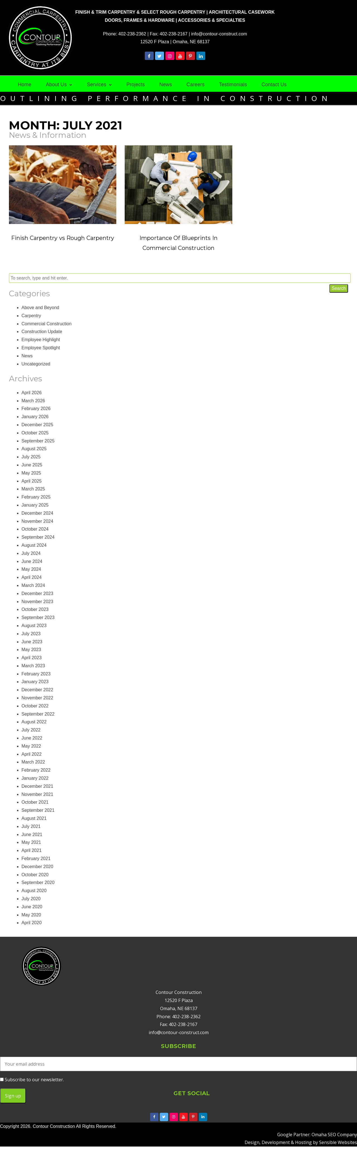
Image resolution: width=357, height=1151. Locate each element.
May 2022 (31, 746)
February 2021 (35, 858)
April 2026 (31, 392)
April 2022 (31, 754)
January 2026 (35, 416)
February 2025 (35, 497)
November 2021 (37, 794)
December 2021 (37, 786)
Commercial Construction (46, 323)
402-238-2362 (132, 34)
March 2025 (33, 489)
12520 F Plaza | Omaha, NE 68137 (175, 41)
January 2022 (35, 778)
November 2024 (37, 521)
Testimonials (233, 84)
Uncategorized (35, 364)
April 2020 (31, 922)
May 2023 (31, 649)
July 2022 (31, 730)
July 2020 (31, 898)
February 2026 (35, 408)
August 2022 (34, 721)
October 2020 (35, 874)
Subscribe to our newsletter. (32, 1080)
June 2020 (31, 906)
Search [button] (339, 288)
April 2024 (31, 577)
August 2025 (34, 448)
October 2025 (35, 432)
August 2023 (34, 625)
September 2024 (37, 537)
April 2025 (31, 481)
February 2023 (35, 673)
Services (96, 84)
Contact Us (274, 84)
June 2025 (31, 465)
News (165, 84)
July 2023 (31, 633)
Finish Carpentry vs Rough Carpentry (62, 238)
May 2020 (31, 914)
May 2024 (31, 569)
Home (24, 84)
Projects (135, 84)
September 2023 (37, 617)
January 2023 (35, 681)
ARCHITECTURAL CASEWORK (242, 12)
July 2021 (31, 826)
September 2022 (37, 714)
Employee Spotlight (40, 347)
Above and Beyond (40, 307)
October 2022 (35, 706)
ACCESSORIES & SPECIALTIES (211, 20)
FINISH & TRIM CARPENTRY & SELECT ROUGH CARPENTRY (140, 12)
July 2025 (31, 456)
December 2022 (37, 689)
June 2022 (31, 738)
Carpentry (31, 315)
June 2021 (31, 834)
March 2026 (33, 400)
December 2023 (37, 593)
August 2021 (34, 818)
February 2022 (35, 770)
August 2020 (34, 890)
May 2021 (31, 842)
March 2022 (33, 762)
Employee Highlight (40, 339)
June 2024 (31, 561)
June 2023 (31, 641)
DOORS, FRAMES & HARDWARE (140, 20)
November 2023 (37, 601)
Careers (196, 84)
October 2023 (35, 609)
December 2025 (37, 424)
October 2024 (35, 529)
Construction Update (41, 331)
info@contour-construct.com (219, 34)
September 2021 (37, 810)
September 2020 (37, 882)
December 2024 (37, 513)
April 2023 (31, 657)
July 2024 (31, 553)
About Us (56, 84)
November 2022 (37, 697)
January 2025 (35, 505)
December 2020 (37, 866)
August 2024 (34, 545)
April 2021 (31, 850)
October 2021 (35, 802)
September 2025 (37, 441)
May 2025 (31, 473)
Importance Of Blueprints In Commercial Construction (178, 243)
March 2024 (33, 585)
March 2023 (33, 665)
